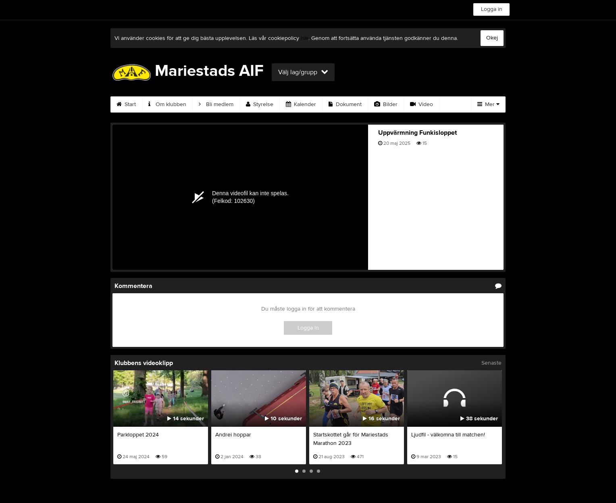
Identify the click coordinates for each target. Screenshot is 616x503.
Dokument (345, 104)
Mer (488, 104)
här (304, 38)
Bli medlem (216, 104)
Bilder (385, 104)
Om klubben (167, 104)
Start (126, 104)
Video (421, 104)
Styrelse (259, 104)
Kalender (301, 104)
